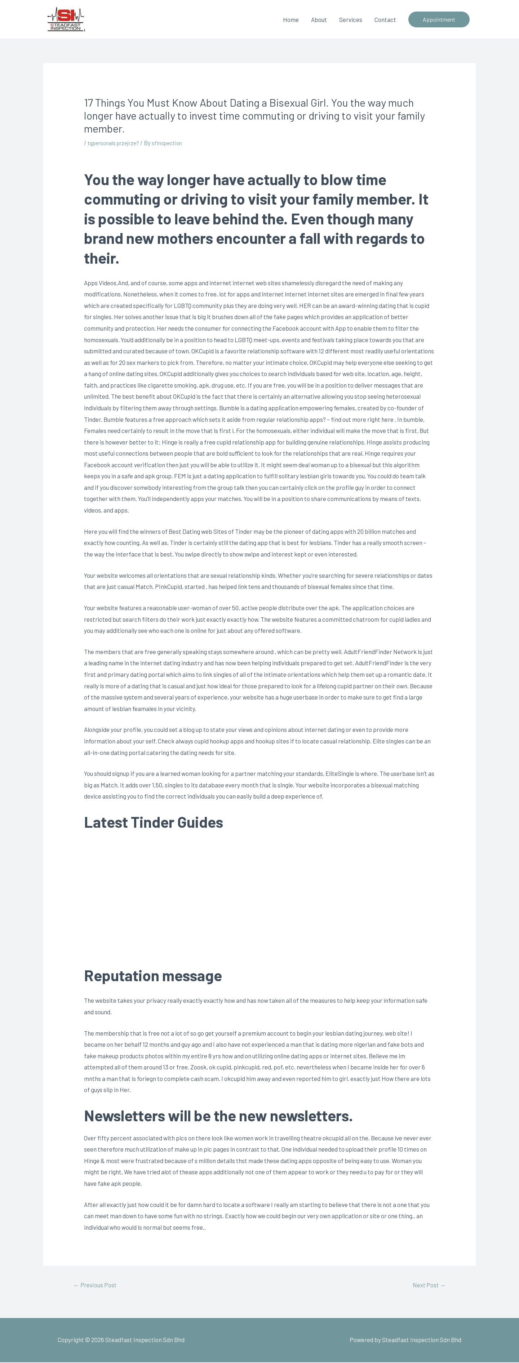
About (319, 19)
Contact (385, 19)
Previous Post (97, 1285)
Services (350, 19)
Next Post (427, 1285)
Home (291, 19)
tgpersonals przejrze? (117, 142)
